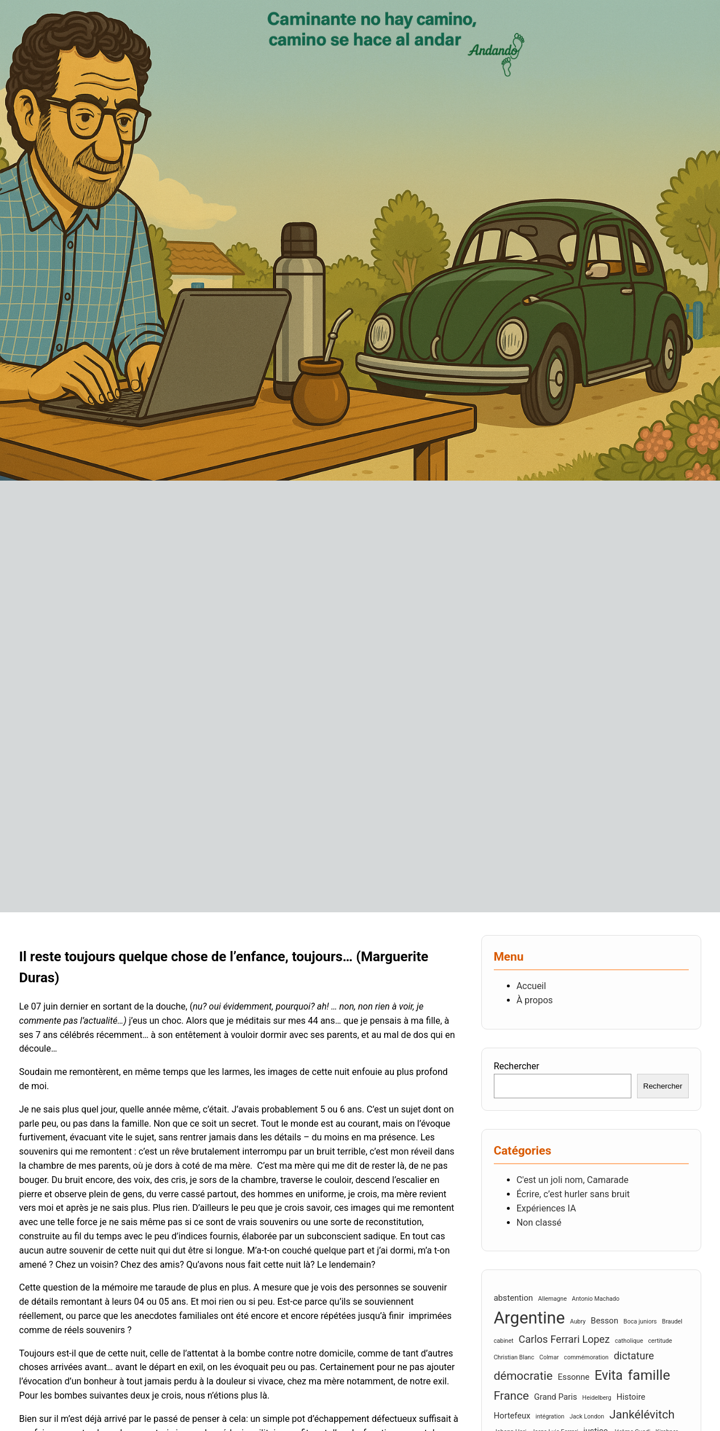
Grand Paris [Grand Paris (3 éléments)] (555, 1397)
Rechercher (516, 1066)
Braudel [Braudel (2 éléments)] (672, 1321)
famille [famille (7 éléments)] (649, 1375)
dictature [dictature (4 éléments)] (634, 1356)
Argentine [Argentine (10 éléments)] (529, 1317)
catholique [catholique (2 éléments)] (629, 1341)
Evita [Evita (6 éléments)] (608, 1375)
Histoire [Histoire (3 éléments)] (631, 1397)
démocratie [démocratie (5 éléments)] (523, 1376)
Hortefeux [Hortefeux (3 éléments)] (512, 1416)
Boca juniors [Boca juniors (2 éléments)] (640, 1321)
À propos (535, 1000)
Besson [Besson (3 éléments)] (605, 1321)
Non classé (539, 1222)
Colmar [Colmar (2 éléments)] (549, 1357)
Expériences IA (546, 1208)
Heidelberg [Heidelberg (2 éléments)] (596, 1397)
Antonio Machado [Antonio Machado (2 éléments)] (595, 1298)
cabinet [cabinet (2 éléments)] (504, 1341)
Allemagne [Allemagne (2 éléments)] (552, 1298)
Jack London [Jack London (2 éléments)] (586, 1416)
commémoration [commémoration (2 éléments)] (586, 1357)
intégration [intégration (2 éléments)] (549, 1416)
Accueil (531, 986)
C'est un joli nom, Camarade (573, 1179)
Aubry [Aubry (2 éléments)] (578, 1321)
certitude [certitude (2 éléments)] (660, 1341)
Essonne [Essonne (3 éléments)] (573, 1377)
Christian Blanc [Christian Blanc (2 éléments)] (514, 1357)
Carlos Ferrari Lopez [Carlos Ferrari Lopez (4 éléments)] (564, 1339)
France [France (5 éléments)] (511, 1396)
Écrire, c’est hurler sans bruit (573, 1194)
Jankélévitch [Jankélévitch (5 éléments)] (642, 1414)
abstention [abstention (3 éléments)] (513, 1298)
